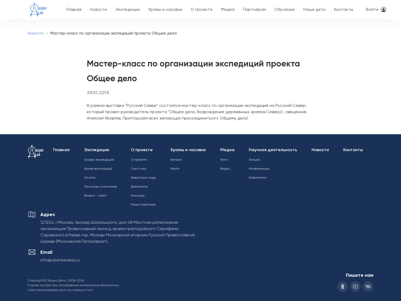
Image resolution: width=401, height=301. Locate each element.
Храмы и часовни (165, 10)
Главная (74, 10)
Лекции (254, 159)
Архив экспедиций (98, 168)
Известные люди (143, 177)
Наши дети (314, 10)
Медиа (228, 10)
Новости (98, 10)
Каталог (176, 159)
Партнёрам (254, 10)
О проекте (202, 10)
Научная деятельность (273, 150)
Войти (372, 10)
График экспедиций (99, 159)
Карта (174, 168)
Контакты (343, 10)
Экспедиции (127, 10)
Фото (224, 159)
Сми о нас (138, 168)
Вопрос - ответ (95, 195)
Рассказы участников (100, 186)
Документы (139, 186)
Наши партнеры (143, 204)
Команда (138, 195)
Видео (225, 168)
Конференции (259, 168)
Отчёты (90, 177)
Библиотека (257, 177)
